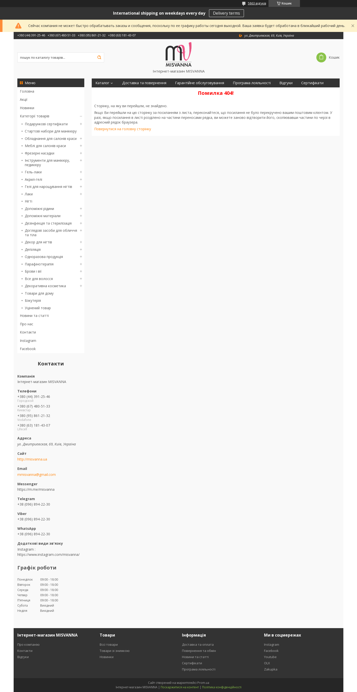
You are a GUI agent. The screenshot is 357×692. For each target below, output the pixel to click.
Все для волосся (39, 278)
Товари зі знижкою (115, 650)
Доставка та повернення (144, 83)
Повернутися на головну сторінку (122, 129)
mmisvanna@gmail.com (36, 474)
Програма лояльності (252, 83)
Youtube (270, 657)
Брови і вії (33, 271)
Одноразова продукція (44, 256)
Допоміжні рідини (39, 208)
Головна (27, 91)
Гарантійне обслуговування (199, 83)
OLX (267, 663)
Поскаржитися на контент (180, 687)
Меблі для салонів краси (45, 145)
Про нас (26, 324)
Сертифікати (312, 83)
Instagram (28, 340)
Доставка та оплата (198, 644)
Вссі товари (109, 644)
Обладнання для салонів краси (51, 138)
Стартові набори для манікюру (51, 131)
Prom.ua (203, 683)
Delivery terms (226, 13)
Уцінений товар (38, 308)
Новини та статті (34, 315)
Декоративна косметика (45, 285)
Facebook (28, 348)
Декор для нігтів (38, 242)
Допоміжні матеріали (42, 215)
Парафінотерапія (39, 264)
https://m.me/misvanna (36, 489)
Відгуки (286, 83)
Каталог (102, 83)
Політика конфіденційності (221, 687)
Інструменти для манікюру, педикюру (47, 162)
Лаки (29, 194)
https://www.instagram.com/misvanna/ (48, 554)
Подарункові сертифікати (46, 124)
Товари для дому (39, 293)
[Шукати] (99, 57)
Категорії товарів (34, 116)
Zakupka (270, 669)
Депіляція (33, 249)
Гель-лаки (33, 172)
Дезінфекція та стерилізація (48, 223)
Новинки (27, 107)
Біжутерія (33, 300)
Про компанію (28, 644)
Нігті (28, 201)
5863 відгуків (257, 3)
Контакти (28, 332)
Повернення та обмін (199, 650)
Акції (24, 99)
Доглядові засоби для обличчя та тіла (51, 232)
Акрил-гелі (33, 179)
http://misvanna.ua (32, 459)
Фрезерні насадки (39, 153)
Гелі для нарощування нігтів (48, 186)
